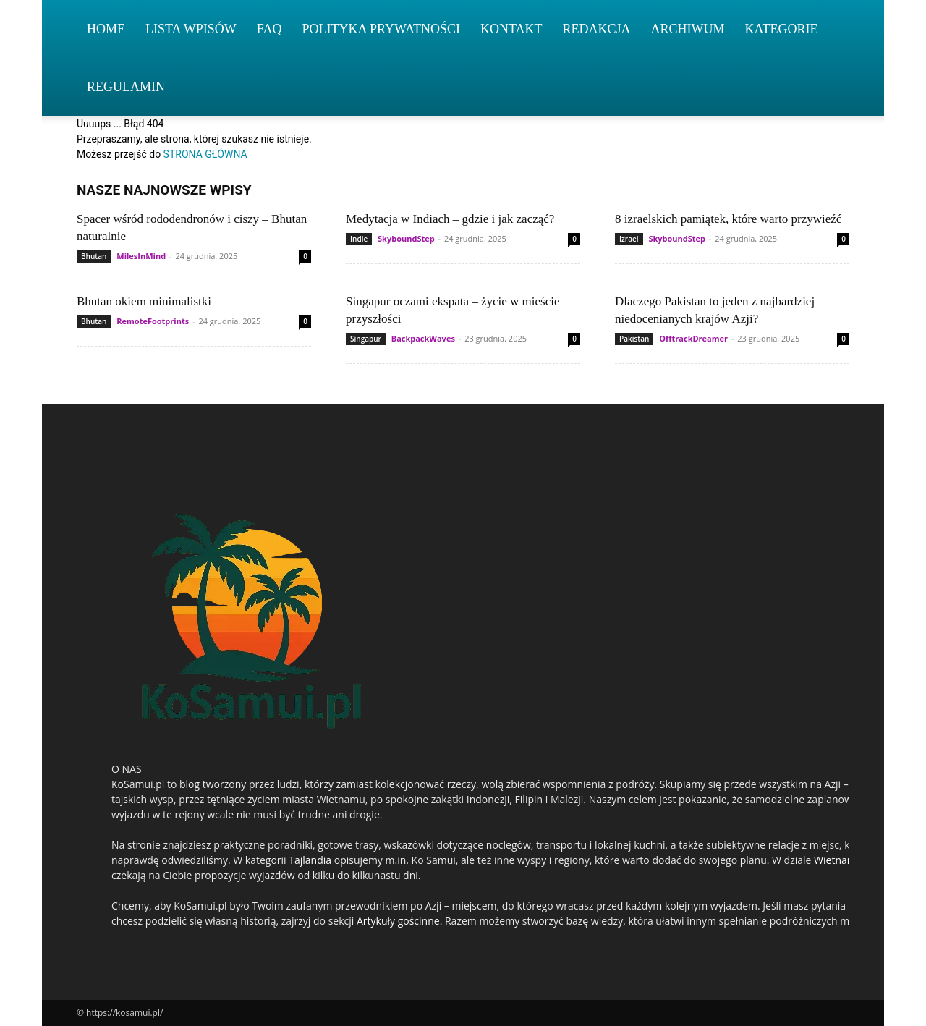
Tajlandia (310, 860)
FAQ (269, 29)
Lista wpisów (191, 29)
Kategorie (781, 29)
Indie (359, 239)
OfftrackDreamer (693, 338)
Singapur (365, 339)
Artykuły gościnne (398, 921)
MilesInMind (141, 255)
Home (106, 29)
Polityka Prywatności (381, 29)
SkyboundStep (406, 238)
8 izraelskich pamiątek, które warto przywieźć (728, 219)
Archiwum (688, 29)
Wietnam (835, 860)
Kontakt (511, 29)
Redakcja (597, 29)
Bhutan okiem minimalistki (144, 301)
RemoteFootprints (152, 320)
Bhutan (93, 256)
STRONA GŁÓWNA (205, 154)
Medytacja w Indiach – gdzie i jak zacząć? (450, 219)
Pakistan (634, 339)
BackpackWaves (423, 338)
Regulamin (126, 87)
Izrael (629, 239)
